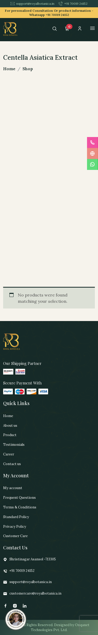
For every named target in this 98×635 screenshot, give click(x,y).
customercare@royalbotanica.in (32, 593)
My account (12, 488)
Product (9, 435)
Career (8, 454)
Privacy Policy (14, 526)
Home (9, 68)
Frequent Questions (19, 497)
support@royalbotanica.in (32, 3)
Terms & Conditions (19, 507)
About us (10, 425)
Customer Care (15, 536)
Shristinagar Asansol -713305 (29, 559)
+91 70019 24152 (73, 4)
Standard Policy (16, 517)
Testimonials (14, 444)
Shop (27, 68)
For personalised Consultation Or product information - (49, 13)
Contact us (12, 464)
